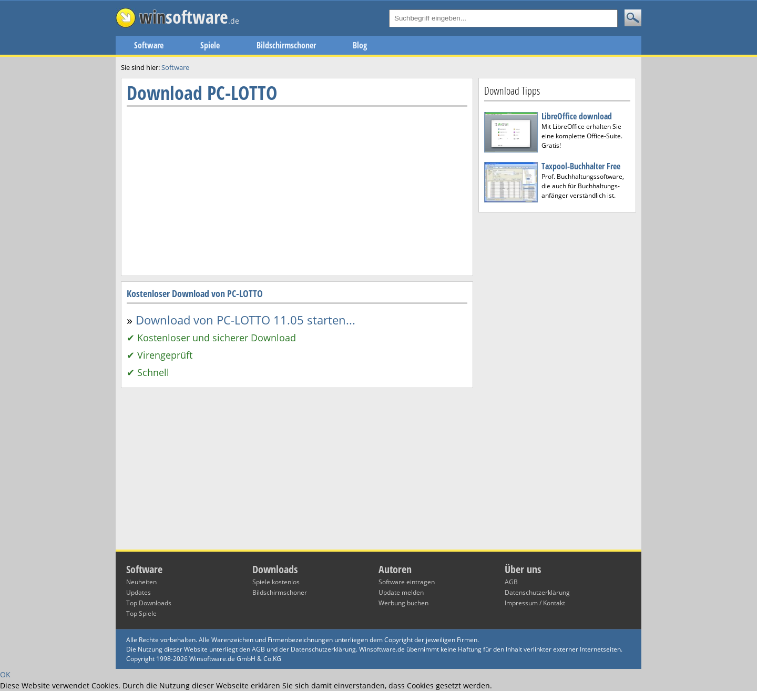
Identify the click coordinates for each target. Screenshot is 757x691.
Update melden (401, 592)
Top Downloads (148, 602)
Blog (360, 45)
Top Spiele (141, 613)
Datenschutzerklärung (537, 592)
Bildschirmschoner (286, 45)
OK (5, 674)
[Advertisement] (557, 381)
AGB (511, 581)
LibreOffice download (576, 116)
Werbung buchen (403, 602)
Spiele (210, 45)
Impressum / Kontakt (535, 602)
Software (148, 45)
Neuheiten (141, 581)
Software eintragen (406, 581)
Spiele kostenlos (276, 581)
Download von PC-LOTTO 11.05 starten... (245, 320)
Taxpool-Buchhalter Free (580, 166)
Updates (138, 592)
